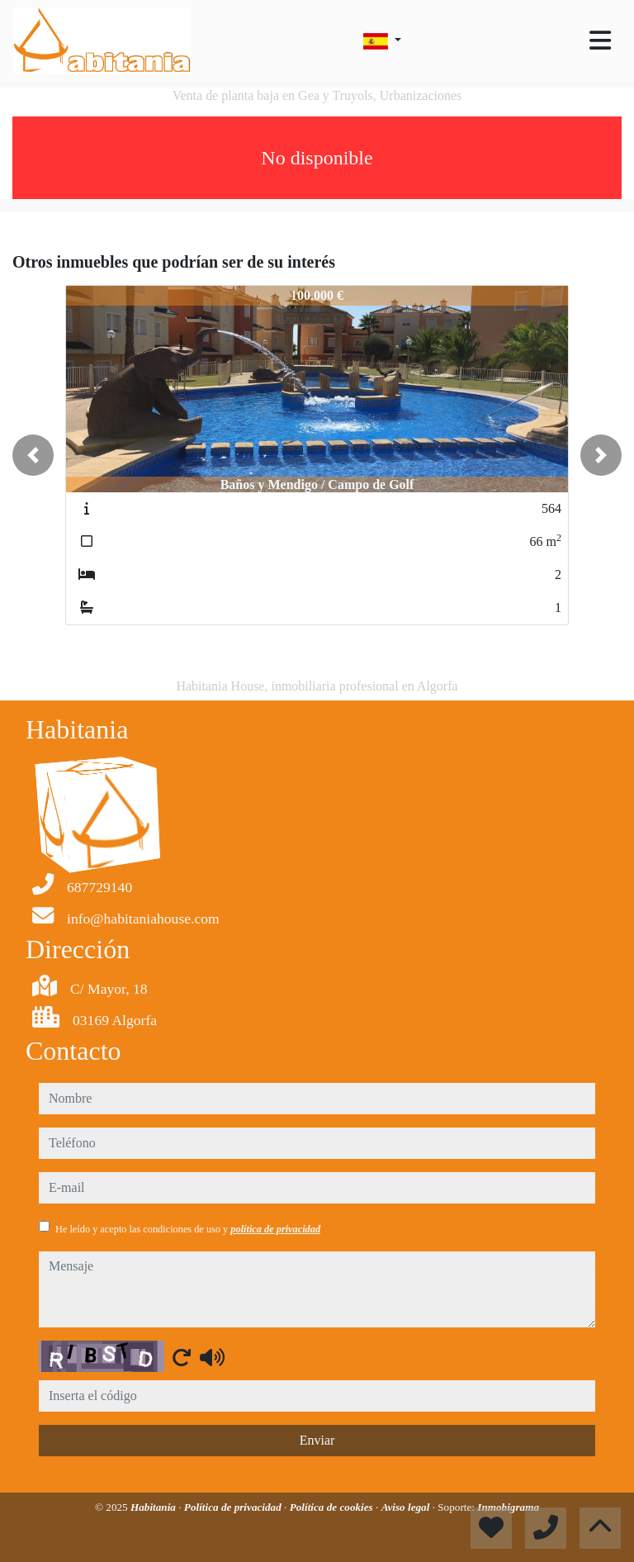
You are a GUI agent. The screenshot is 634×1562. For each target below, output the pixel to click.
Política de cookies (333, 1507)
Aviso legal (407, 1507)
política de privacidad (275, 1229)
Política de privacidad (234, 1507)
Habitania (154, 1507)
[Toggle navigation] (600, 40)
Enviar (317, 1440)
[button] (33, 455)
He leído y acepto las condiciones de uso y (187, 1229)
